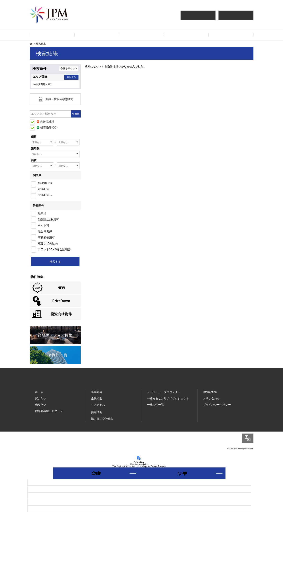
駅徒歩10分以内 (48, 245)
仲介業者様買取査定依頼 (235, 15)
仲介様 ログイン (198, 15)
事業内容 (96, 394)
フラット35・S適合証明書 (54, 251)
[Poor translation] (182, 475)
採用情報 (96, 414)
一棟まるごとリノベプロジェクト (168, 400)
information (210, 394)
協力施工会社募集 (102, 420)
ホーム (39, 394)
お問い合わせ (211, 400)
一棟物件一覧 (155, 406)
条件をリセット (69, 68)
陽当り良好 (45, 233)
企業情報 (186, 35)
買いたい (40, 400)
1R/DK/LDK (45, 185)
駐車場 (42, 215)
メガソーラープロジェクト (164, 394)
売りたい (40, 406)
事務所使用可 (46, 239)
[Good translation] (96, 475)
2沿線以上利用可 (48, 221)
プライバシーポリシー (217, 406)
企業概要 (96, 400)
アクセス (99, 406)
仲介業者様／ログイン (49, 413)
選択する (70, 77)
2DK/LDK (44, 191)
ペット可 (43, 227)
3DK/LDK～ (45, 197)
